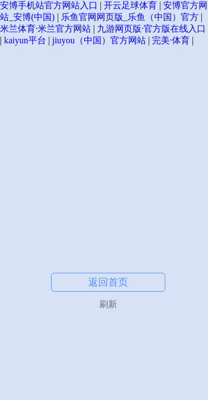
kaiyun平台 (25, 40)
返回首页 (108, 282)
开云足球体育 (130, 5)
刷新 (108, 304)
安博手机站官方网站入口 (49, 5)
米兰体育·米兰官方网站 (45, 28)
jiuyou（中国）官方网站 (99, 40)
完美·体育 (171, 40)
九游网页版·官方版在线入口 (151, 28)
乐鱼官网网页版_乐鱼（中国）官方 (130, 17)
